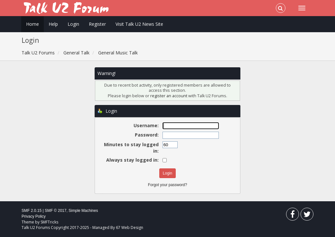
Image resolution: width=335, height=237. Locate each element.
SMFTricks (49, 222)
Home (32, 24)
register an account (169, 96)
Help (53, 24)
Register (97, 24)
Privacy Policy (34, 216)
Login (73, 24)
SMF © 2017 (56, 210)
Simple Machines (83, 210)
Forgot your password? (167, 185)
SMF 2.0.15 (32, 210)
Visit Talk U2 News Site (139, 24)
